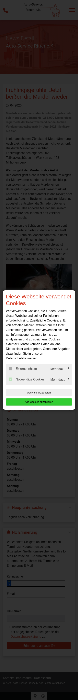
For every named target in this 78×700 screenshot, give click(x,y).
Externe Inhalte (23, 368)
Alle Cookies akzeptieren (39, 401)
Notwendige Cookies (27, 379)
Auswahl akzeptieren (39, 392)
